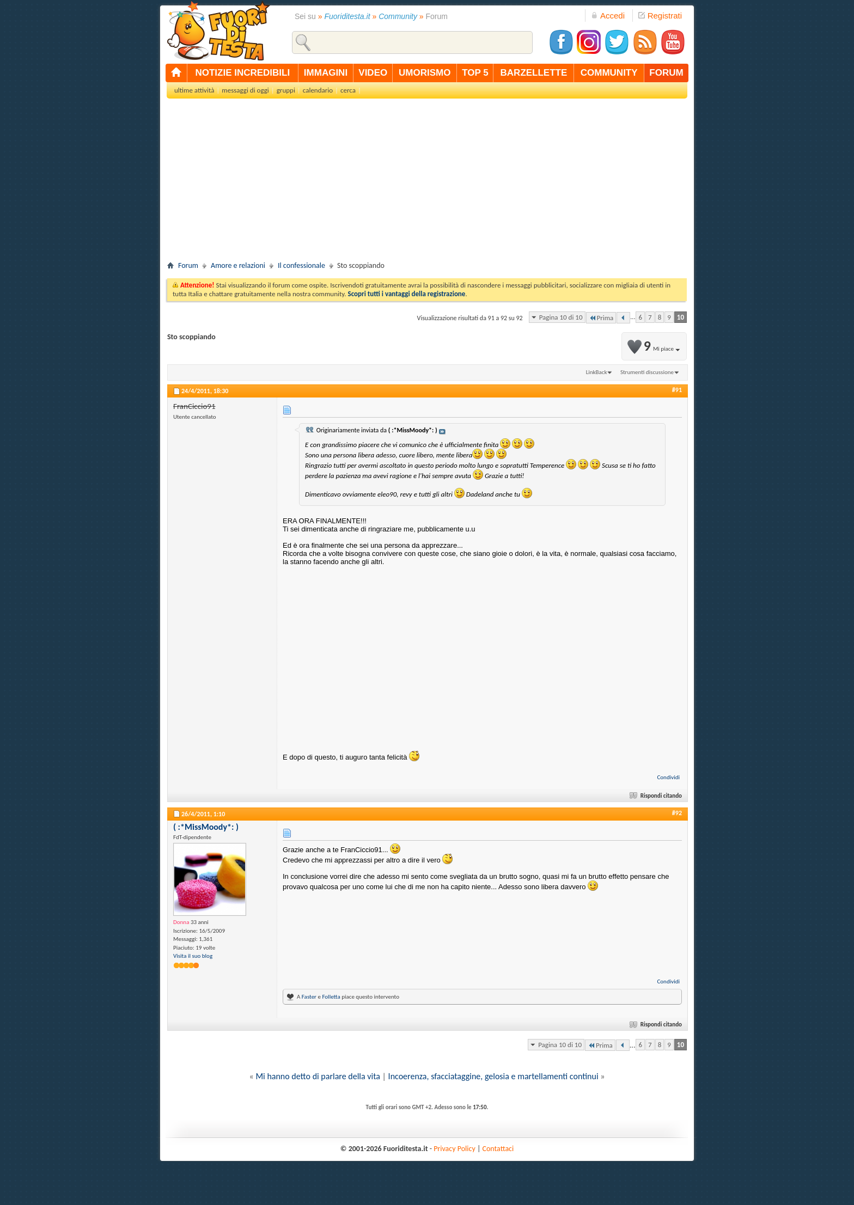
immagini (325, 73)
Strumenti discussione (647, 372)
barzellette (534, 73)
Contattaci (498, 1148)
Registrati (660, 15)
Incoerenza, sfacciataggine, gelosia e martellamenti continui (493, 1076)
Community (398, 16)
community (609, 73)
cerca (348, 90)
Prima (601, 318)
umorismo (424, 73)
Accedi (608, 15)
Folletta (331, 996)
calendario (318, 90)
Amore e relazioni (238, 265)
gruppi (286, 90)
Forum (188, 265)
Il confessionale (301, 265)
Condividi (668, 777)
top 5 (475, 73)
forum (666, 73)
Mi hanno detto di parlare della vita (317, 1076)
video (372, 73)
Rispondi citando (656, 795)
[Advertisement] (427, 183)
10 (680, 317)
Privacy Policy (454, 1148)
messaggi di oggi (245, 90)
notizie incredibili (242, 73)
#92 (677, 813)
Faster (309, 996)
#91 (677, 390)
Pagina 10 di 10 (561, 317)
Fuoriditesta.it (347, 16)
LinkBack (596, 372)
